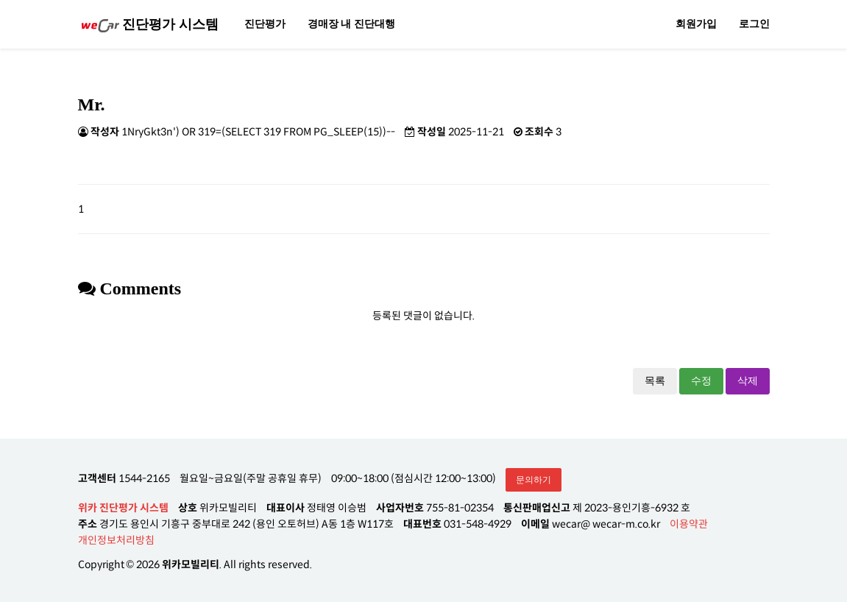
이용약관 (689, 524)
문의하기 (533, 480)
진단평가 (265, 23)
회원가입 (696, 23)
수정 (701, 380)
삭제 (747, 380)
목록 (655, 380)
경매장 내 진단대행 (351, 23)
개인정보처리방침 (116, 540)
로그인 (754, 23)
